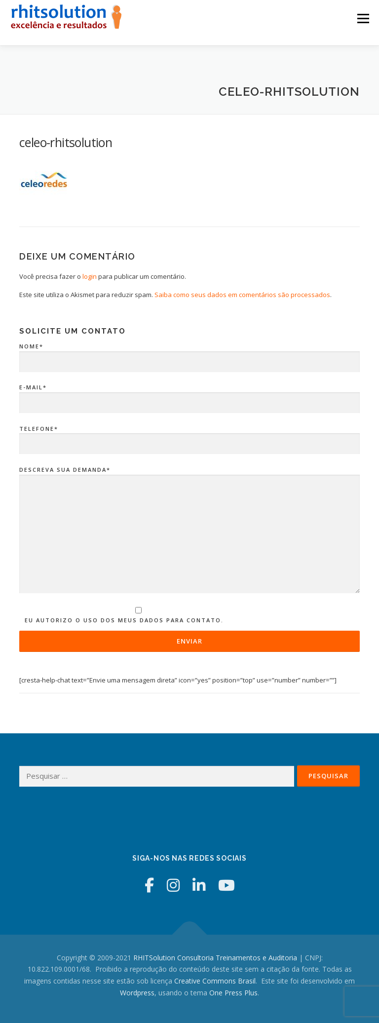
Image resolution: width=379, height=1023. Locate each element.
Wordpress (137, 992)
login (89, 276)
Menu (363, 18)
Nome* (189, 354)
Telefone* (189, 437)
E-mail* (189, 395)
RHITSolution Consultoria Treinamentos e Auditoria (215, 957)
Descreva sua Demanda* (189, 530)
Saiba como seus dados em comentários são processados (242, 294)
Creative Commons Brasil (215, 980)
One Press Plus (233, 992)
